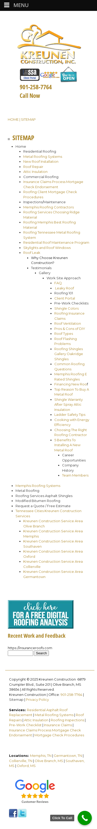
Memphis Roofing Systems (38, 486)
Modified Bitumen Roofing (38, 501)
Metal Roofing (27, 490)
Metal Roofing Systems (42, 156)
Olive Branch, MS (49, 761)
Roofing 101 (63, 293)
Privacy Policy (37, 699)
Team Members (75, 475)
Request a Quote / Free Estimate (43, 506)
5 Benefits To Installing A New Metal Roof (67, 445)
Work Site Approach (64, 278)
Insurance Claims (58, 725)
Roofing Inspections (67, 720)
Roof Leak (31, 252)
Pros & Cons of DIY (69, 329)
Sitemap (16, 699)
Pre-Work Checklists (71, 303)
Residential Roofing (39, 151)
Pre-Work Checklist (25, 725)
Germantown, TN (68, 755)
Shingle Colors (66, 308)
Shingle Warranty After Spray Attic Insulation (68, 404)
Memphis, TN (40, 755)
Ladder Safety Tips (69, 414)
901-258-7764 (71, 694)
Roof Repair (33, 167)
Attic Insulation (35, 171)
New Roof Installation (40, 161)
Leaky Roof (65, 288)
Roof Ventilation (67, 323)
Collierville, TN (20, 761)
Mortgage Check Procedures (59, 735)
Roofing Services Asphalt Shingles (44, 496)
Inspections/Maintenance (44, 202)
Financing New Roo (70, 384)
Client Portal (64, 298)
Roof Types (63, 333)
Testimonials (41, 268)
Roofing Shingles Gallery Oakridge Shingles (68, 354)
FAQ (58, 283)
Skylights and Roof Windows (47, 248)
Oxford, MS (26, 766)
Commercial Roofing (40, 177)
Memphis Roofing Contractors (48, 207)
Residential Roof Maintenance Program (56, 242)
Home (13, 119)
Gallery (44, 273)
